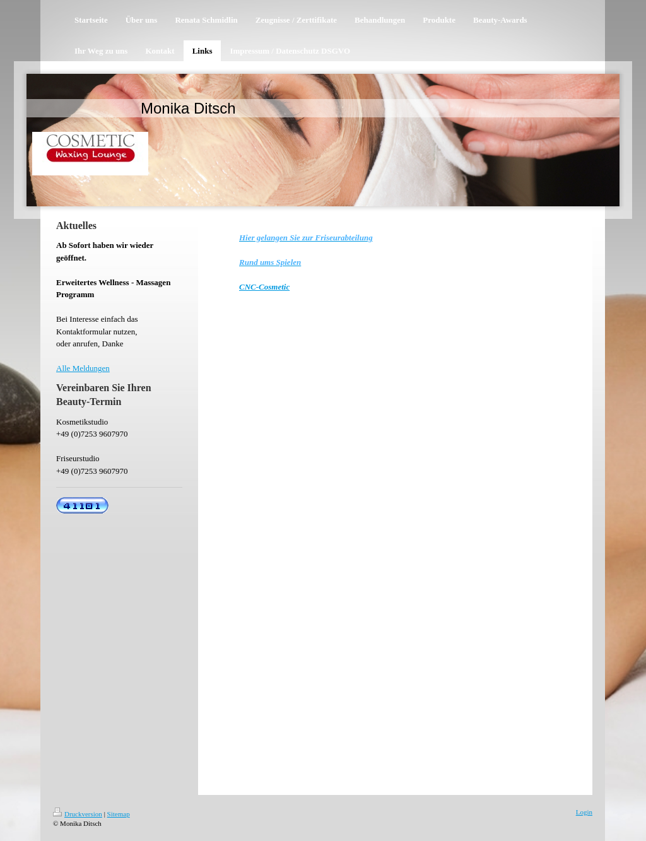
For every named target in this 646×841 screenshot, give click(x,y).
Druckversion (77, 814)
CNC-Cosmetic (264, 286)
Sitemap (118, 814)
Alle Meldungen (83, 368)
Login (584, 812)
